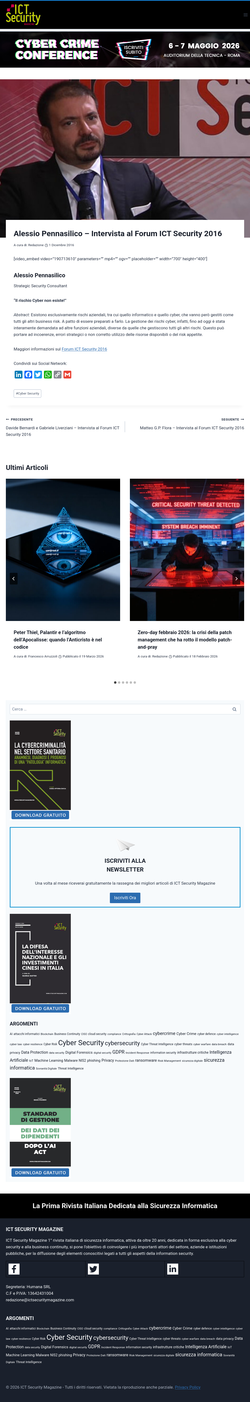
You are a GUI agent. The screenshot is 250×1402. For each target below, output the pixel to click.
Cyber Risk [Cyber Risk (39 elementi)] (50, 1044)
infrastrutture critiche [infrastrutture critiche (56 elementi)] (192, 1052)
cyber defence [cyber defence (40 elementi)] (206, 1034)
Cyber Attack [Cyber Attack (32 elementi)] (144, 1034)
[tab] (115, 682)
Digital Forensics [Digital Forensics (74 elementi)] (79, 1052)
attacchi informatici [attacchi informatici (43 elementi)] (26, 1034)
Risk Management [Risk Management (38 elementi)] (169, 1060)
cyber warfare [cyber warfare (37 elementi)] (202, 1044)
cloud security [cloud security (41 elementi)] (97, 1034)
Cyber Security (27, 393)
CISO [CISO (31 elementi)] (84, 1034)
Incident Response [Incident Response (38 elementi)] (137, 1052)
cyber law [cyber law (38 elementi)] (16, 1044)
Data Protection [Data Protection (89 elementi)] (34, 1052)
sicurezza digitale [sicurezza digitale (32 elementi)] (192, 1060)
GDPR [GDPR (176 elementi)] (118, 1052)
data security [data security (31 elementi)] (56, 1052)
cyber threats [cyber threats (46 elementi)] (183, 1044)
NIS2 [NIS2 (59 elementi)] (82, 1060)
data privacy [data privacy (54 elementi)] (225, 1338)
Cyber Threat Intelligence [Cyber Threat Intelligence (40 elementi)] (157, 1044)
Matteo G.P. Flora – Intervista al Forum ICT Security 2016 (186, 423)
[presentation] (63, 550)
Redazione (35, 245)
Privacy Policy (188, 1387)
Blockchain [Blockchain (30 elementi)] (47, 1034)
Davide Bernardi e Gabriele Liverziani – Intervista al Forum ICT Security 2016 (63, 426)
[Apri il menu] (245, 14)
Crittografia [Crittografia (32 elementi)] (129, 1034)
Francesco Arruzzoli (42, 656)
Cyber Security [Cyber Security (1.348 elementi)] (81, 1043)
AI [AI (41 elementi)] (11, 1034)
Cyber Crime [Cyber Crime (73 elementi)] (187, 1034)
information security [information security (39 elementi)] (163, 1052)
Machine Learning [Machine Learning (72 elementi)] (48, 1060)
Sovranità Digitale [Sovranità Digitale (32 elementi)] (46, 1068)
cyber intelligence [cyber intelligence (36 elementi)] (228, 1034)
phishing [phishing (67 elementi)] (94, 1061)
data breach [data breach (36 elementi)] (219, 1044)
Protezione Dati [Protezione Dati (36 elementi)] (124, 1060)
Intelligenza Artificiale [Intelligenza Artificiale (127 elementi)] (206, 1346)
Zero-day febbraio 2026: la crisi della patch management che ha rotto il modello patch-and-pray (185, 639)
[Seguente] (236, 578)
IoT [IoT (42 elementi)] (31, 1060)
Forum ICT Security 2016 (84, 349)
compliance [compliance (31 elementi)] (114, 1034)
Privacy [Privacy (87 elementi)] (108, 1060)
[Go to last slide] (14, 578)
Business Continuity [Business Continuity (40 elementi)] (67, 1034)
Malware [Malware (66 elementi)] (71, 1061)
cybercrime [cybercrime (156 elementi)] (164, 1033)
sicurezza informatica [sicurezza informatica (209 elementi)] (198, 1354)
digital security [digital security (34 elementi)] (102, 1052)
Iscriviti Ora (125, 897)
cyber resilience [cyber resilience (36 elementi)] (32, 1044)
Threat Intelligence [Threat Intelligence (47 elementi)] (71, 1068)
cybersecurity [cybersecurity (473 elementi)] (122, 1043)
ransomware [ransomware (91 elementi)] (146, 1060)
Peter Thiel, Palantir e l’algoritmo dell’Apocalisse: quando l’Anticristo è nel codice (58, 639)
